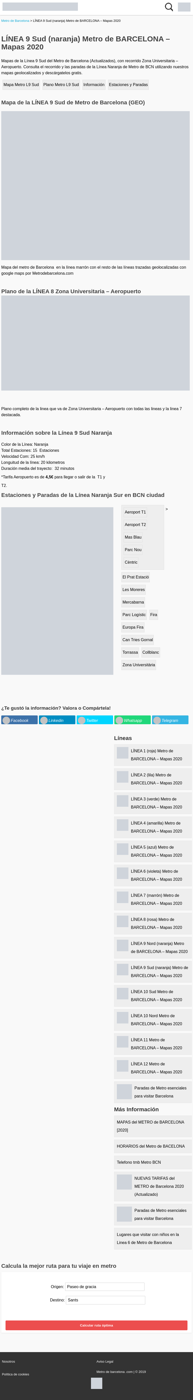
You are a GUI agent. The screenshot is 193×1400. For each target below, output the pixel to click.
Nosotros (8, 1361)
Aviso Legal (104, 1361)
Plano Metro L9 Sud (61, 85)
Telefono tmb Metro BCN (139, 1162)
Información (94, 85)
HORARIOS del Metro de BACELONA (151, 1146)
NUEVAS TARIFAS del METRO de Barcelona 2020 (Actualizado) (159, 1186)
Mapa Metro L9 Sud (21, 85)
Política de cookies (15, 1374)
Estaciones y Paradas (128, 85)
